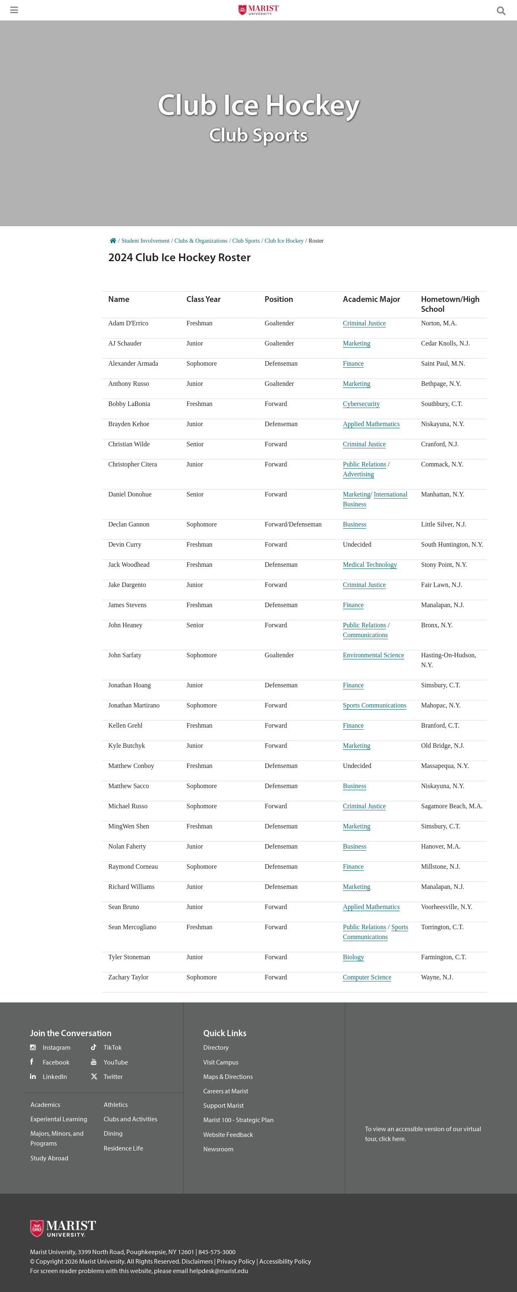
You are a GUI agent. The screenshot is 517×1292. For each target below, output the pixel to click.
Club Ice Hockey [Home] (284, 241)
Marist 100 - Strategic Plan (238, 1120)
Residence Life (123, 1148)
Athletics (116, 1104)
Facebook (56, 1062)
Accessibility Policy (285, 1261)
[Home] (113, 241)
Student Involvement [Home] (145, 241)
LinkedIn (55, 1076)
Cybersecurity (361, 403)
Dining (113, 1133)
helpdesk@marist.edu (218, 1270)
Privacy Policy (236, 1261)
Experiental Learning (58, 1119)
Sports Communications (374, 705)
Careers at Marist (225, 1091)
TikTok (113, 1047)
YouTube (116, 1062)
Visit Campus (220, 1062)
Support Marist (223, 1105)
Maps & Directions (228, 1076)
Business (354, 524)
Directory (216, 1047)
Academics (45, 1104)
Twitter (113, 1076)
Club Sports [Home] (246, 241)
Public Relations (364, 464)
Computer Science (367, 977)
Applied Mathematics (371, 423)
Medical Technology (370, 564)
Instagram (56, 1047)
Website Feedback (228, 1134)
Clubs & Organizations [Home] (201, 241)
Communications (365, 634)
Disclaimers (197, 1261)
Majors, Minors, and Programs (57, 1138)
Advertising (358, 474)
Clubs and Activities (130, 1119)
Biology (353, 956)
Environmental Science (373, 655)
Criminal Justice (364, 323)
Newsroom (218, 1149)
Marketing (356, 343)
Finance (353, 363)
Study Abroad (49, 1158)
